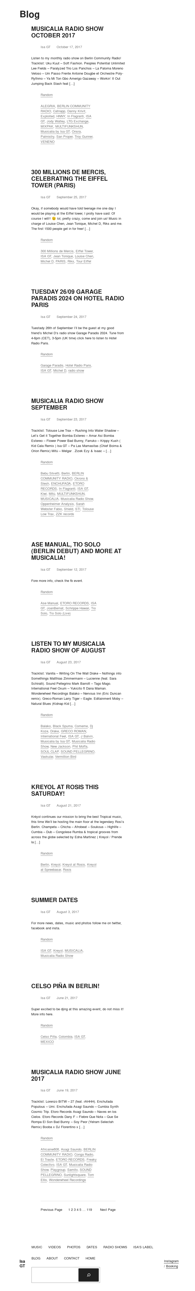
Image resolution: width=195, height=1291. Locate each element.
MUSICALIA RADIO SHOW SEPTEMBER (67, 404)
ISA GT (46, 256)
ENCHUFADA (61, 483)
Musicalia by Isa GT (55, 131)
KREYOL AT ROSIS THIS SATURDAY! (65, 790)
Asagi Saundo (71, 1149)
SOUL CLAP (50, 751)
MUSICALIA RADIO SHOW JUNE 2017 (76, 1075)
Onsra (76, 131)
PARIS (61, 261)
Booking (172, 1266)
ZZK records (65, 514)
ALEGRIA (48, 106)
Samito (72, 1169)
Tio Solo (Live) (60, 613)
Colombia (65, 1036)
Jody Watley (56, 121)
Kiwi (44, 493)
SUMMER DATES (54, 900)
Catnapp (59, 111)
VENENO (48, 141)
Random (47, 94)
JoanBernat (55, 608)
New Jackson (60, 746)
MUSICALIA (50, 498)
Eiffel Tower (84, 251)
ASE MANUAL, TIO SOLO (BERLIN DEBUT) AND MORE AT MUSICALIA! (76, 551)
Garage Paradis (52, 365)
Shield (68, 509)
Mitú (52, 493)
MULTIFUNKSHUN (69, 126)
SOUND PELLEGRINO (77, 751)
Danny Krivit (76, 111)
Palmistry (47, 136)
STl (77, 509)
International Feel (53, 736)
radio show (76, 370)
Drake (54, 731)
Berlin (65, 473)
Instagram (171, 1261)
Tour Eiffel (83, 261)
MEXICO (47, 1041)
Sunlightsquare (75, 1174)
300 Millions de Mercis (57, 251)
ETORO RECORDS (74, 603)
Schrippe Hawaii (77, 608)
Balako (46, 726)
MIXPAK (47, 126)
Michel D (47, 261)
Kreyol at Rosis (73, 864)
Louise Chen (84, 256)
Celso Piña (49, 1036)
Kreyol (55, 864)
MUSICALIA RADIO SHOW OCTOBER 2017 (67, 32)
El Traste (47, 1159)
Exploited (47, 116)
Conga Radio (83, 1154)
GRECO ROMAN (73, 731)
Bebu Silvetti (50, 473)
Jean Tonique (63, 256)
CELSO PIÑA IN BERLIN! (65, 986)
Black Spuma (63, 726)
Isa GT (22, 1263)
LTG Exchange (77, 121)
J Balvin (87, 736)
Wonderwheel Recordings (67, 1179)
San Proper (64, 136)
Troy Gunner (83, 136)
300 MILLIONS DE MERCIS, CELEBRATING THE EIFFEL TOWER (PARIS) (69, 179)
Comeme (81, 726)
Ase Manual (49, 603)
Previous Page (51, 1209)
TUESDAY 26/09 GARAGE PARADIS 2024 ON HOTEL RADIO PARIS (77, 298)
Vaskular (47, 756)
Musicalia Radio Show (77, 498)
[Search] (88, 1275)
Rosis (67, 869)
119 (89, 1209)
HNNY (60, 116)
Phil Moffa (79, 746)
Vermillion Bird (65, 756)
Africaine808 (50, 1149)
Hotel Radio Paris (78, 365)
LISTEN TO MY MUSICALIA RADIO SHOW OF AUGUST (68, 647)
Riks (71, 261)
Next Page (108, 1209)
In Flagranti (75, 116)
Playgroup (58, 1169)
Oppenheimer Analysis (57, 503)
